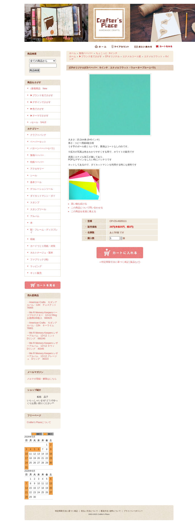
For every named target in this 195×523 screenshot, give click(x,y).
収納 (32, 239)
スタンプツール (38, 209)
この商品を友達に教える (83, 211)
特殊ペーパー (37, 162)
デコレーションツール (41, 189)
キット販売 (36, 273)
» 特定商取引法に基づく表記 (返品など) (119, 262)
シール (33, 175)
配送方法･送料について (111, 511)
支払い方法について (89, 511)
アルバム (34, 216)
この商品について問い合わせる (87, 207)
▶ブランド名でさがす (41, 95)
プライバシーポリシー (133, 511)
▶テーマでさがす (39, 115)
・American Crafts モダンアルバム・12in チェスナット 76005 (43, 305)
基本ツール (36, 182)
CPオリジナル (112, 56)
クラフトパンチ (38, 135)
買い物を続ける (79, 204)
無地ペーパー (37, 155)
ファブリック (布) (39, 259)
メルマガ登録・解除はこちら (42, 378)
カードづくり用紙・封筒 (42, 246)
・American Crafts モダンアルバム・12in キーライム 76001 (42, 325)
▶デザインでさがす (40, 102)
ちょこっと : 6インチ (106, 53)
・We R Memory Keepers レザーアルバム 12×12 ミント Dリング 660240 (42, 336)
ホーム (72, 53)
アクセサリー (37, 168)
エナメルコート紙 (132, 56)
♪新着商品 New (38, 88)
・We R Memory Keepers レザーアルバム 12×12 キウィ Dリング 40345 (42, 346)
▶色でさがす (37, 109)
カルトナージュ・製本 (41, 252)
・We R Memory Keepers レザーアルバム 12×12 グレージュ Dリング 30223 (42, 356)
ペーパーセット (38, 141)
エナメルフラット (153, 56)
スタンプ (34, 202)
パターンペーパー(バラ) (42, 148)
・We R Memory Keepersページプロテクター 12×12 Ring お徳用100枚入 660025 (43, 315)
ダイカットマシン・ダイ (42, 196)
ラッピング (36, 266)
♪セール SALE (38, 122)
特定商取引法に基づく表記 (66, 511)
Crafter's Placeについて (39, 422)
